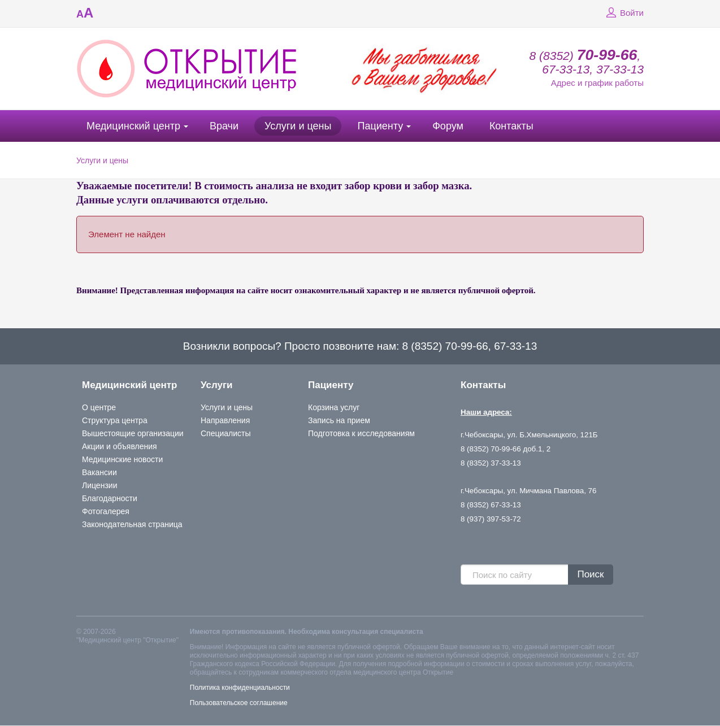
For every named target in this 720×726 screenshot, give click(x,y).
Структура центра (115, 420)
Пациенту (380, 126)
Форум (447, 126)
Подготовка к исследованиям (361, 433)
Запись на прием (339, 420)
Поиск (590, 574)
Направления (225, 420)
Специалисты (226, 433)
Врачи (224, 126)
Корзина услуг (333, 407)
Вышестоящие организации (133, 433)
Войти (623, 13)
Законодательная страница (132, 524)
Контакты (511, 126)
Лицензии (99, 485)
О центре (99, 407)
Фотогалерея (105, 511)
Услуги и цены (297, 126)
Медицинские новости (122, 459)
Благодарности (109, 498)
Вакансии (99, 472)
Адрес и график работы (597, 83)
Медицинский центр (133, 126)
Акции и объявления (119, 446)
